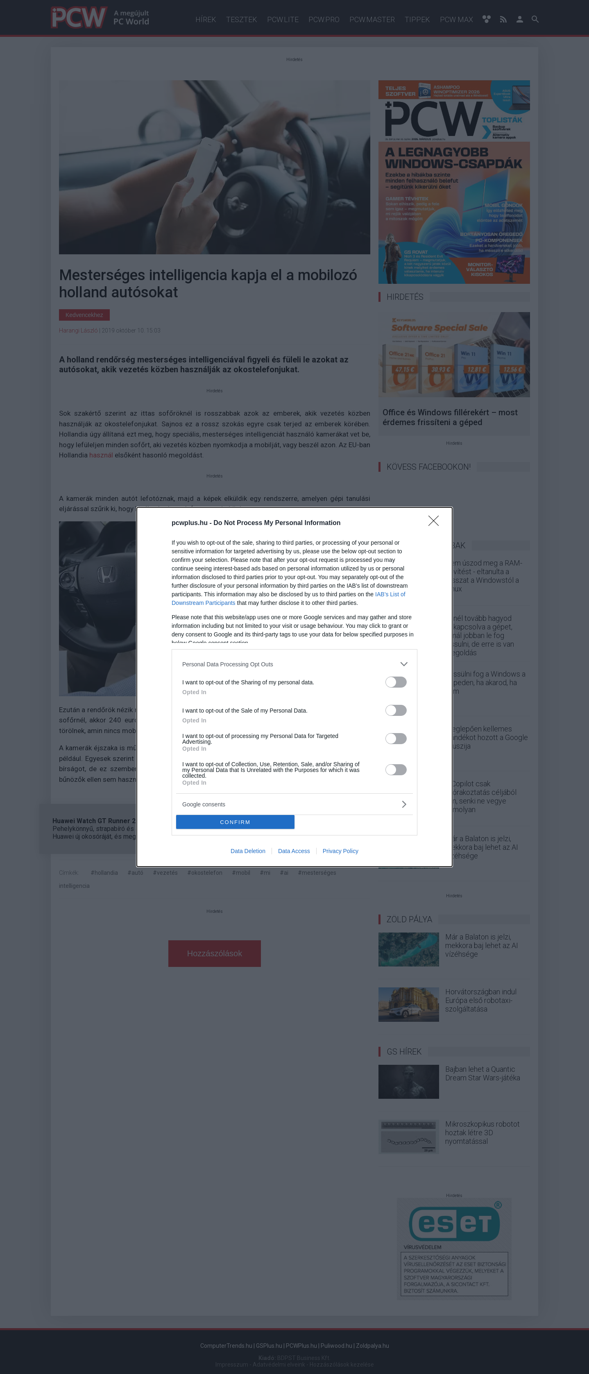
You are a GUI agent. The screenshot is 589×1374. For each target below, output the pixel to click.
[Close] (436, 523)
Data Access (294, 851)
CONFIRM (235, 822)
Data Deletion (248, 851)
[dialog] (294, 687)
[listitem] (294, 664)
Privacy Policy (340, 851)
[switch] (396, 682)
